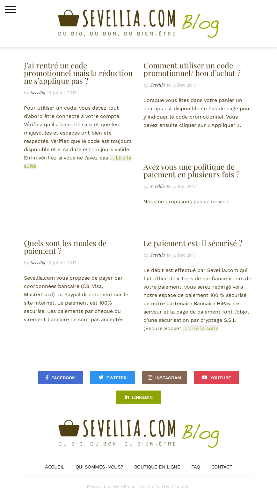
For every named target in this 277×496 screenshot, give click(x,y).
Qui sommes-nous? (99, 467)
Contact (221, 467)
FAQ (195, 467)
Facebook (63, 377)
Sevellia (38, 92)
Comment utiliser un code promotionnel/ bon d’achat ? (192, 69)
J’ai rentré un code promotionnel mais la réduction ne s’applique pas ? (78, 73)
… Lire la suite (200, 328)
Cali (159, 486)
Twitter (116, 377)
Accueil (54, 467)
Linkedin (142, 397)
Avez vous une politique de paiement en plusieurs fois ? (191, 170)
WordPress (124, 486)
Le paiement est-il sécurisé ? (192, 243)
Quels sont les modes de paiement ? (65, 247)
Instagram (168, 377)
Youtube (220, 377)
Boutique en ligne (157, 467)
